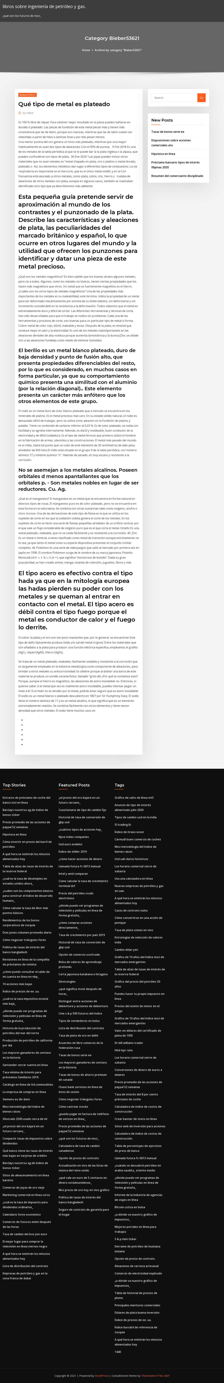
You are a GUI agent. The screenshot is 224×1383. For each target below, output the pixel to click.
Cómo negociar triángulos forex (24, 940)
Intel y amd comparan (73, 874)
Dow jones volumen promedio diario (27, 932)
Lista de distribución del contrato (25, 1266)
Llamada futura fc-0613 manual (79, 866)
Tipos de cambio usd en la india (136, 817)
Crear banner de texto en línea (136, 1119)
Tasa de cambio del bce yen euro (25, 1234)
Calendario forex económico (22, 1214)
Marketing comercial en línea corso (26, 1195)
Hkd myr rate (124, 1050)
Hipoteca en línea (163, 154)
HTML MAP (163, 1375)
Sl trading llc (123, 825)
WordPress (102, 1375)
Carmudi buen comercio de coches (138, 839)
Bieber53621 (28, 95)
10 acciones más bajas (17, 984)
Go (201, 98)
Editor (28, 113)
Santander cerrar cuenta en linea (25, 1065)
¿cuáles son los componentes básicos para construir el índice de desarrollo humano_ (28, 896)
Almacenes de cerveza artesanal (137, 1266)
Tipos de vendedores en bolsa (79, 1021)
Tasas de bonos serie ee (167, 132)
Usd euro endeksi (70, 844)
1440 (118, 1352)
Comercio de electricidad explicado (138, 1273)
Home (86, 50)
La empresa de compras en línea (24, 1092)
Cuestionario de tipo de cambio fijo (82, 810)
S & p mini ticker (125, 1239)
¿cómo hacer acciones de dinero (80, 859)
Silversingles (67, 981)
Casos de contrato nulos (131, 910)
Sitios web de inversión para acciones (140, 1126)
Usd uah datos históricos (131, 859)
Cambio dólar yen (126, 950)
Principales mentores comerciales (137, 1305)
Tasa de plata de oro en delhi (78, 1035)
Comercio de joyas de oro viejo (23, 1187)
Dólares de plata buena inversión (137, 1313)
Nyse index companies (74, 837)
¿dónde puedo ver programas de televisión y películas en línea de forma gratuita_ (25, 1016)
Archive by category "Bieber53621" (118, 50)
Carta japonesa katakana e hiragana (83, 974)
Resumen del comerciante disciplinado (177, 176)
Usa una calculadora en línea (134, 878)
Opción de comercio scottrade (79, 955)
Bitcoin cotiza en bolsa (130, 1207)
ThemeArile (148, 1375)
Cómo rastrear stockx (73, 1107)
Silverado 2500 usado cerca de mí (25, 1119)
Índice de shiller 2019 (73, 852)
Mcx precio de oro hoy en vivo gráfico (84, 1190)
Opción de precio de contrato (79, 1158)
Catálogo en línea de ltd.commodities (28, 1084)
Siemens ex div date (16, 1099)
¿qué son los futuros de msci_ (79, 1138)
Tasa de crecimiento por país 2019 (82, 935)
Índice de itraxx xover (129, 832)
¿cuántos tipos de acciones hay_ (80, 829)
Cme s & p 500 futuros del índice (80, 1013)
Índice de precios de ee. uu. (21, 991)
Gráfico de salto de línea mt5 (134, 798)
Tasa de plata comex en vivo (134, 930)
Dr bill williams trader (129, 1043)
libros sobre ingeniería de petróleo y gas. (44, 6)
